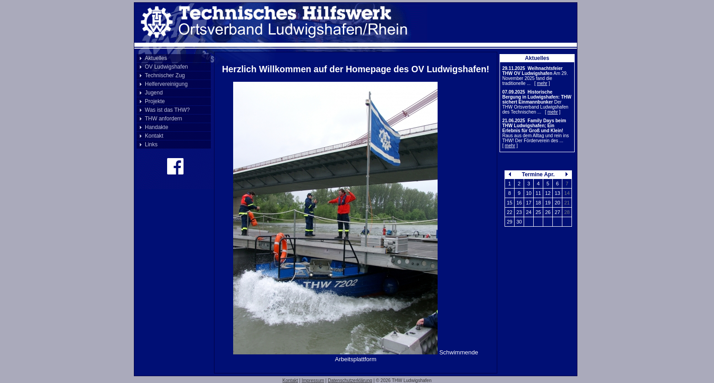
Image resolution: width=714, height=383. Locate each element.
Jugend (154, 93)
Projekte (155, 101)
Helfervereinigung (166, 84)
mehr (542, 83)
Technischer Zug (165, 75)
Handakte (156, 127)
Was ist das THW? (167, 110)
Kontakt (154, 136)
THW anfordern (163, 118)
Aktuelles (156, 58)
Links (151, 144)
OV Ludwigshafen (166, 67)
